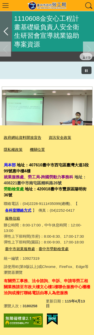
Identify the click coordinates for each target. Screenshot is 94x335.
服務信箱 (12, 218)
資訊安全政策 (60, 137)
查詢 (88, 5)
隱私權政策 (13, 149)
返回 (6, 31)
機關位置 (37, 149)
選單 (5, 5)
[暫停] (86, 70)
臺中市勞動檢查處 (54, 249)
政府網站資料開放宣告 (22, 137)
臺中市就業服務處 (20, 249)
